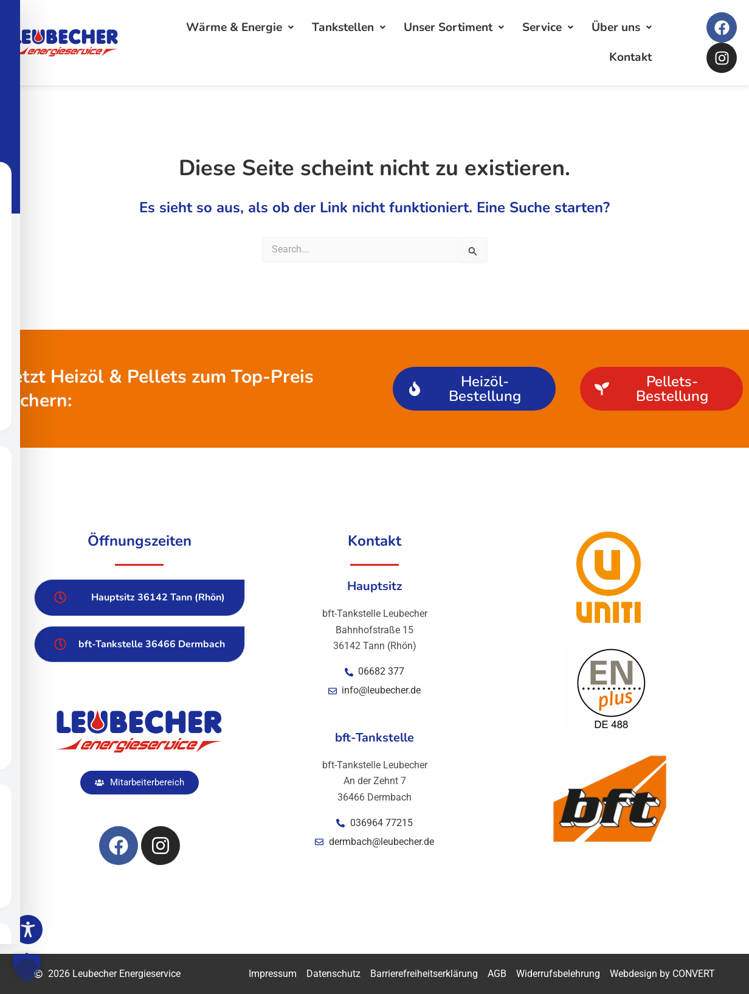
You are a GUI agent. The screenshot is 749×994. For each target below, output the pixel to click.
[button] (139, 782)
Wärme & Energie (240, 27)
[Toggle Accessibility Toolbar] (28, 929)
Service (547, 27)
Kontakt (630, 57)
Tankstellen (348, 27)
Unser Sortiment (454, 27)
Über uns (622, 27)
